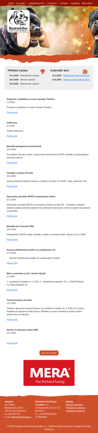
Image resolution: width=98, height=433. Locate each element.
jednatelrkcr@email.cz (21, 417)
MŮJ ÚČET (87, 3)
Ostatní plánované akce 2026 (76, 75)
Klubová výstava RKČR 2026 (76, 80)
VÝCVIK (64, 3)
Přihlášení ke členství (75, 408)
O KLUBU (20, 3)
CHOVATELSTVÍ (36, 3)
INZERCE (75, 3)
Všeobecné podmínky (75, 411)
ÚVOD (11, 3)
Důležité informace (74, 405)
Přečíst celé (12, 112)
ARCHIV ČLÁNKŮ (49, 353)
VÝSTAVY (51, 3)
